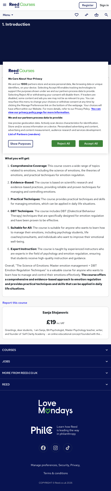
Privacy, (75, 465)
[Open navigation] (4, 5)
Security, (64, 465)
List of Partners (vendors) (24, 134)
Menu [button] (8, 15)
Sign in (104, 5)
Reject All (63, 143)
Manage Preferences (44, 465)
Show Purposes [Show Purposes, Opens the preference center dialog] (20, 144)
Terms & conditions (55, 473)
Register (87, 5)
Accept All (91, 143)
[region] (55, 108)
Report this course (14, 303)
